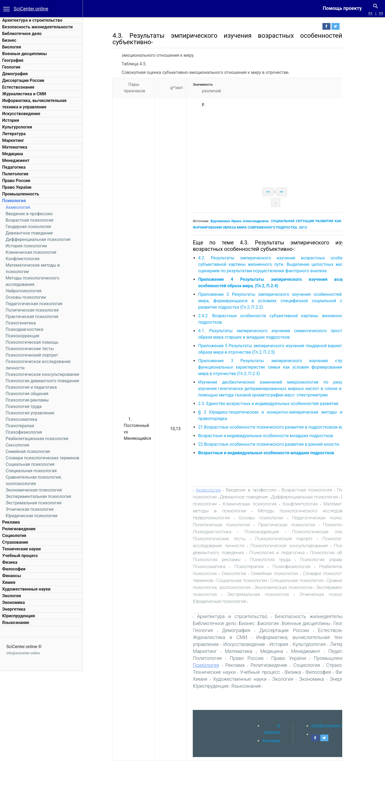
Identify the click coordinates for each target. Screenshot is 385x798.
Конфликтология (23, 258)
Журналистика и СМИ (24, 93)
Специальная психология (31, 470)
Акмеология (18, 207)
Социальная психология (30, 464)
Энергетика (13, 609)
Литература (14, 133)
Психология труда (24, 406)
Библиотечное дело (22, 33)
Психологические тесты (30, 348)
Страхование (15, 542)
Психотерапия (20, 425)
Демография (15, 73)
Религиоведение (19, 528)
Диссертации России (23, 80)
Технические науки (21, 548)
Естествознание (18, 87)
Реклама (11, 522)
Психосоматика (21, 419)
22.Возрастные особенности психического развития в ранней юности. (272, 444)
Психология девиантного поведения (42, 380)
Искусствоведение (21, 113)
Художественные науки (26, 589)
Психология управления (30, 412)
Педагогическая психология (34, 303)
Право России (16, 180)
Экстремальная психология (33, 502)
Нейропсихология (23, 290)
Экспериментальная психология (38, 496)
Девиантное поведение (29, 233)
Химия (8, 582)
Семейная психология (28, 451)
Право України (16, 187)
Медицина (12, 153)
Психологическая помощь (32, 342)
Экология (11, 595)
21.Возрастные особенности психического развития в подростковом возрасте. (281, 427)
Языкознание (15, 622)
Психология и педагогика (31, 387)
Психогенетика (21, 323)
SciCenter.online (31, 9)
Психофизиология (24, 432)
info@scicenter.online (23, 653)
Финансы (11, 575)
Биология (11, 47)
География (12, 60)
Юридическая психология (31, 515)
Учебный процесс (20, 555)
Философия (13, 569)
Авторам (274, 740)
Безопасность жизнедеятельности (37, 26)
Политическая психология (32, 310)
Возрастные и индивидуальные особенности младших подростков (268, 435)
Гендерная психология (28, 226)
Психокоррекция (22, 335)
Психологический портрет (32, 355)
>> (381, 13)
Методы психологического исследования (308, 510)
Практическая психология (32, 316)
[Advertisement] (279, 147)
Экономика (13, 602)
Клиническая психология (31, 252)
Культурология (17, 127)
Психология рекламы (27, 400)
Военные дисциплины (24, 53)
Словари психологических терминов (42, 457)
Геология (11, 67)
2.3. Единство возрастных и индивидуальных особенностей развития (272, 403)
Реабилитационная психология (37, 438)
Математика (14, 147)
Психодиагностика (24, 329)
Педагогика (14, 167)
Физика (9, 562)
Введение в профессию (29, 213)
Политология (15, 173)
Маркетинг (13, 140)
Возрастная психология (29, 220)
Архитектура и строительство (32, 20)
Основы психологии (26, 297)
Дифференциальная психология (38, 239)
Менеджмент (15, 160)
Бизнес (9, 40)
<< (370, 13)
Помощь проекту (342, 8)
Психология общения (27, 393)
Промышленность (20, 193)
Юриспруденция (18, 615)
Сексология (17, 445)
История (10, 120)
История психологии (26, 245)
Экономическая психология (34, 490)
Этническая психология (29, 509)
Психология (14, 200)
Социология (14, 535)
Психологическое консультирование (42, 374)
